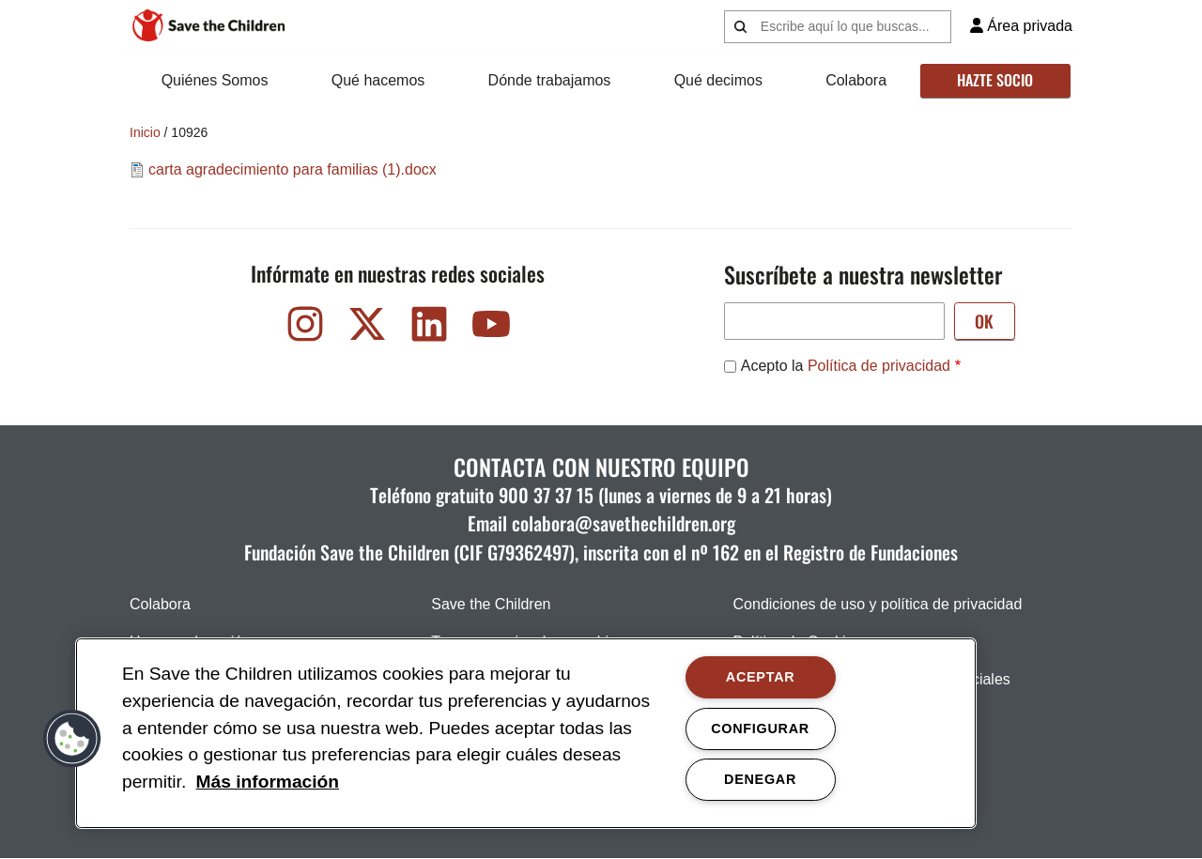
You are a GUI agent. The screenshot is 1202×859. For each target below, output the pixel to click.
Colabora (855, 80)
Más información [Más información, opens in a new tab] (267, 781)
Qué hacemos (378, 80)
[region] (526, 733)
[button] (72, 739)
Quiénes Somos (215, 80)
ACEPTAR (760, 676)
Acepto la (845, 366)
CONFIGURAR (760, 728)
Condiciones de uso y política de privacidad (878, 604)
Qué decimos (718, 80)
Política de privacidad (879, 366)
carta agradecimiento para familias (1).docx (292, 169)
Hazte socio (995, 80)
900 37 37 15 (546, 495)
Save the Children (490, 604)
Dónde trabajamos (549, 80)
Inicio (145, 132)
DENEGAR (760, 779)
